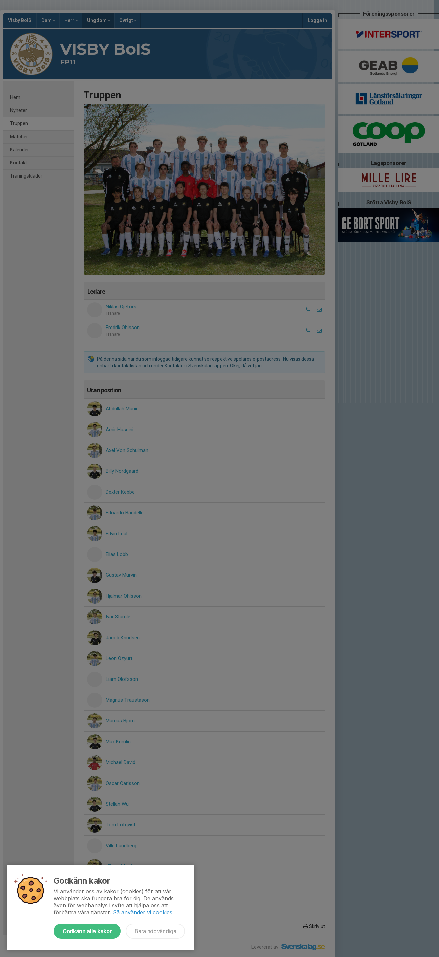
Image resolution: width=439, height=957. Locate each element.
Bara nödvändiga (155, 931)
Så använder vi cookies (142, 912)
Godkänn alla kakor (87, 931)
